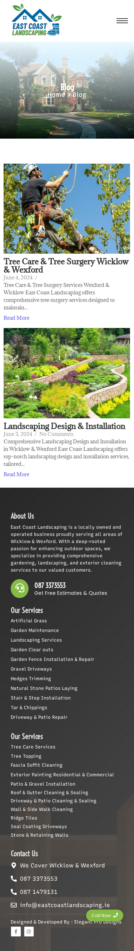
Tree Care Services (33, 747)
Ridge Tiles (24, 818)
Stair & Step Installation (41, 698)
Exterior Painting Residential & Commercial (62, 774)
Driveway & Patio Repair (39, 717)
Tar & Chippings (29, 707)
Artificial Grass (29, 620)
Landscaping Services (36, 640)
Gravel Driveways (31, 669)
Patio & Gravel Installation (43, 784)
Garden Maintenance (35, 630)
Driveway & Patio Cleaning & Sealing (53, 800)
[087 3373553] (20, 588)
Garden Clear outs (32, 649)
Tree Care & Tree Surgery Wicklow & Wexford (66, 265)
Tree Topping (26, 756)
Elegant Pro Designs (97, 922)
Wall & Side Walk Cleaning (42, 809)
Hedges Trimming (31, 678)
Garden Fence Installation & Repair (52, 659)
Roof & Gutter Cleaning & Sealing (49, 792)
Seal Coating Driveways (39, 826)
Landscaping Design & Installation (64, 426)
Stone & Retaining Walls (39, 835)
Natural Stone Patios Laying (44, 688)
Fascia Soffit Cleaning (37, 765)
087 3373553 (50, 586)
